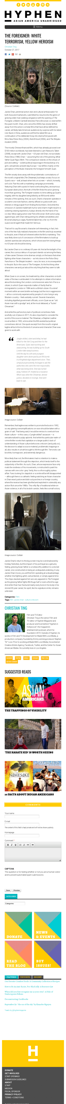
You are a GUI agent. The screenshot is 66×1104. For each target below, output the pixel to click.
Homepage (9, 832)
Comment (10, 840)
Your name (9, 813)
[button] (8, 845)
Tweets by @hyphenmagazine (15, 1010)
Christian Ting (16, 608)
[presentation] (25, 882)
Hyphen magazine (33, 1053)
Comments (33, 804)
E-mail (7, 821)
